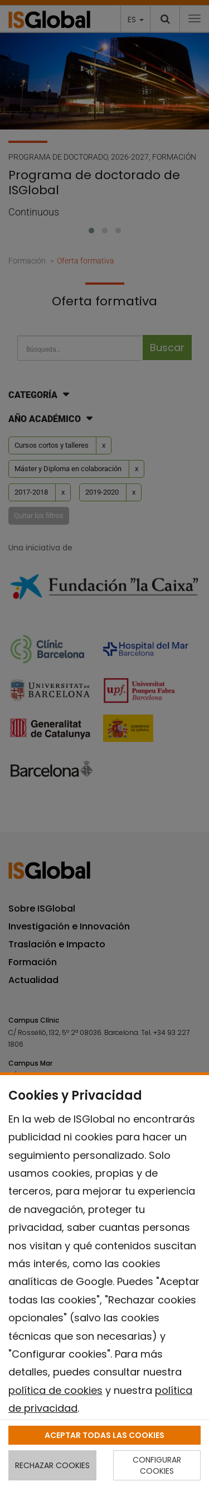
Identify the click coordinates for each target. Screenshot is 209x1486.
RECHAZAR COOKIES (52, 1465)
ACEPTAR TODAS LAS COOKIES (104, 1435)
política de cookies (55, 1390)
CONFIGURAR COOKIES (157, 1465)
